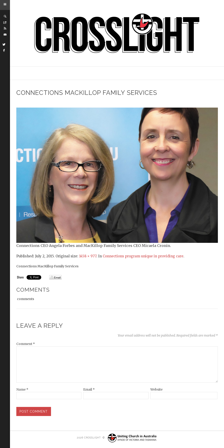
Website (156, 389)
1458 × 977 (87, 256)
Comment (25, 344)
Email (89, 389)
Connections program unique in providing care (143, 256)
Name (22, 389)
